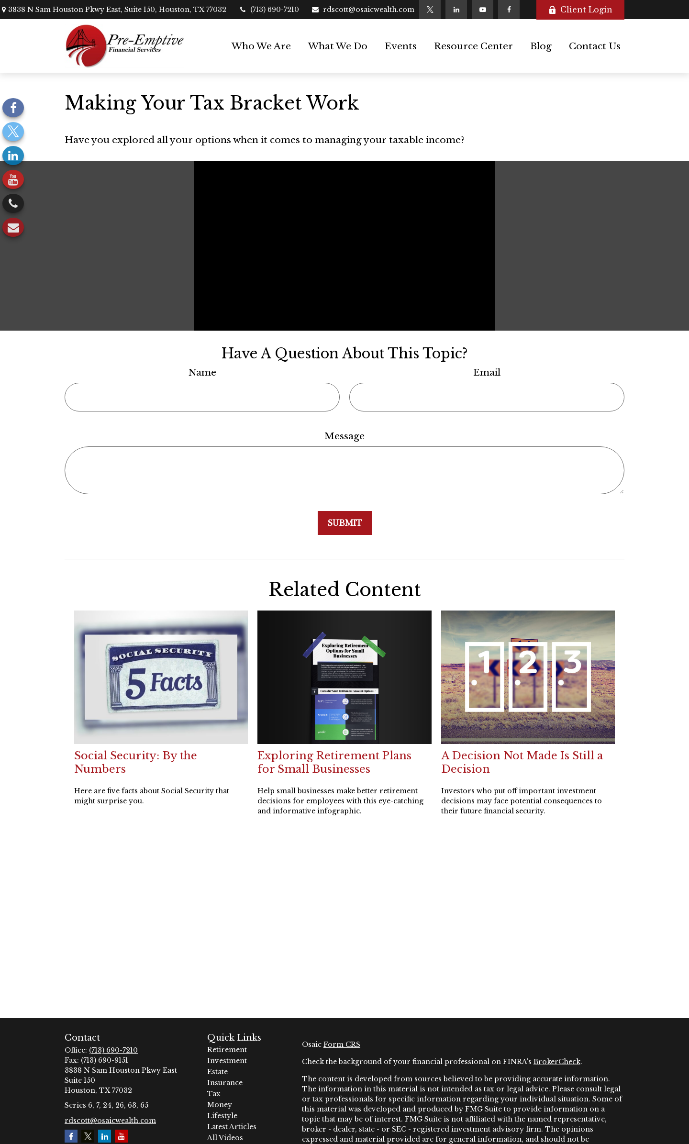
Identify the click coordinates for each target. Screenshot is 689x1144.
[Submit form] (345, 523)
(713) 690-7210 (268, 9)
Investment (227, 1060)
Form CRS (341, 1044)
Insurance (225, 1082)
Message (344, 436)
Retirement (227, 1049)
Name (202, 372)
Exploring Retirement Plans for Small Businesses (334, 762)
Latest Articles (231, 1126)
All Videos (225, 1137)
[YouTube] (482, 9)
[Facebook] (509, 9)
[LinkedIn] (456, 9)
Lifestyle (222, 1115)
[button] (261, 46)
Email (486, 372)
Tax (214, 1093)
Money (219, 1104)
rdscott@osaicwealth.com (362, 9)
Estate (217, 1071)
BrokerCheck (556, 1061)
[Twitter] (430, 9)
